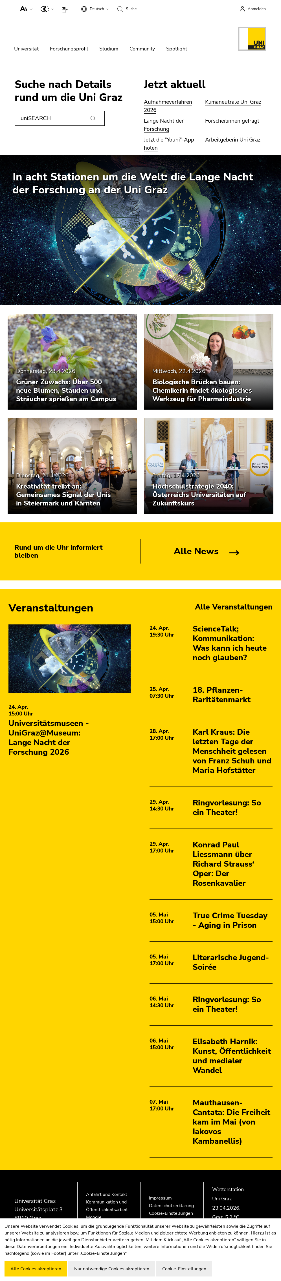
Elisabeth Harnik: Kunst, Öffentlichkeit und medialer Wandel (232, 1056)
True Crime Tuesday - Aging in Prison (230, 920)
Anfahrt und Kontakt (106, 1194)
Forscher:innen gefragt (232, 121)
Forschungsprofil (69, 48)
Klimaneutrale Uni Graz (233, 102)
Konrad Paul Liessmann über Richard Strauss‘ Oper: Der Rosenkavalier (223, 864)
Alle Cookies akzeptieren (35, 1269)
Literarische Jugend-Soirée (231, 962)
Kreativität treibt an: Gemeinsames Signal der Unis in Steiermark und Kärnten (63, 495)
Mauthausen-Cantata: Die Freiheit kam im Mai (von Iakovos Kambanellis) (231, 1122)
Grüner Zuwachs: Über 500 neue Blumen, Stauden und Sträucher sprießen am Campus (66, 390)
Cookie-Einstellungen (171, 1213)
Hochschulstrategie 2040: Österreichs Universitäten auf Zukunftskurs (199, 495)
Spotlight (176, 48)
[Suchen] (93, 118)
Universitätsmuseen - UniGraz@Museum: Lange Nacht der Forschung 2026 (48, 737)
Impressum (160, 1198)
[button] (25, 8)
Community (142, 48)
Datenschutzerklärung (171, 1206)
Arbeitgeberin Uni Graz (232, 139)
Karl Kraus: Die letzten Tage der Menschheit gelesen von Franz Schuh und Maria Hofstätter (232, 751)
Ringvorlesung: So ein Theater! (227, 808)
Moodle (94, 1217)
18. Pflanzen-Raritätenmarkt (222, 695)
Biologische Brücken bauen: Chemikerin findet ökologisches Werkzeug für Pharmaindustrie (202, 390)
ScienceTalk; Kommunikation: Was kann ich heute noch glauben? (230, 643)
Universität (26, 48)
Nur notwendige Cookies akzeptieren (111, 1269)
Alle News (196, 551)
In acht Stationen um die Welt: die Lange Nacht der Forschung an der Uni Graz (132, 183)
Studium (108, 48)
